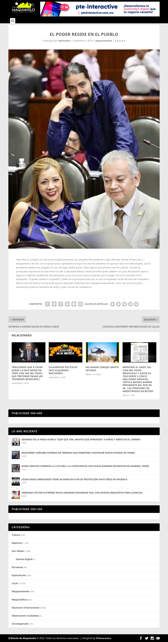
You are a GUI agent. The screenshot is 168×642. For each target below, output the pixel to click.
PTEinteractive (103, 638)
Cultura (16, 534)
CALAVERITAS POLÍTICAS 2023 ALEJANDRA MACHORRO (63, 370)
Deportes (17, 542)
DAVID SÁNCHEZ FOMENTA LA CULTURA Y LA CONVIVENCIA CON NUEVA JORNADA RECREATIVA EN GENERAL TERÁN (85, 466)
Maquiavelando (103, 40)
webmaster (64, 40)
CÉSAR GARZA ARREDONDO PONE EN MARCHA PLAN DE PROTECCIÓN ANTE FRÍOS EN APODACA (74, 479)
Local (23, 442)
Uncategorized (20, 623)
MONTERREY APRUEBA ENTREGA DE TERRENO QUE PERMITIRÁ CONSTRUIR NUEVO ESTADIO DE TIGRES (78, 452)
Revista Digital (24, 559)
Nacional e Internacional (25, 607)
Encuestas (17, 567)
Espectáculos (19, 575)
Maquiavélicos (20, 599)
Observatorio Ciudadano (25, 615)
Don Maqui (18, 550)
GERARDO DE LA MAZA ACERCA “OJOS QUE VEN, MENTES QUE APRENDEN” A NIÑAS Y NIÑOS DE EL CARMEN (80, 439)
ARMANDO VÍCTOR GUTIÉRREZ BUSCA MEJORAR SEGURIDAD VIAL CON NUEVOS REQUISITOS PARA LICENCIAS (82, 492)
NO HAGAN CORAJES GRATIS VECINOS (102, 369)
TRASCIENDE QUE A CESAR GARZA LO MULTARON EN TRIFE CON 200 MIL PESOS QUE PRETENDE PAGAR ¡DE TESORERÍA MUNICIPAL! (27, 373)
